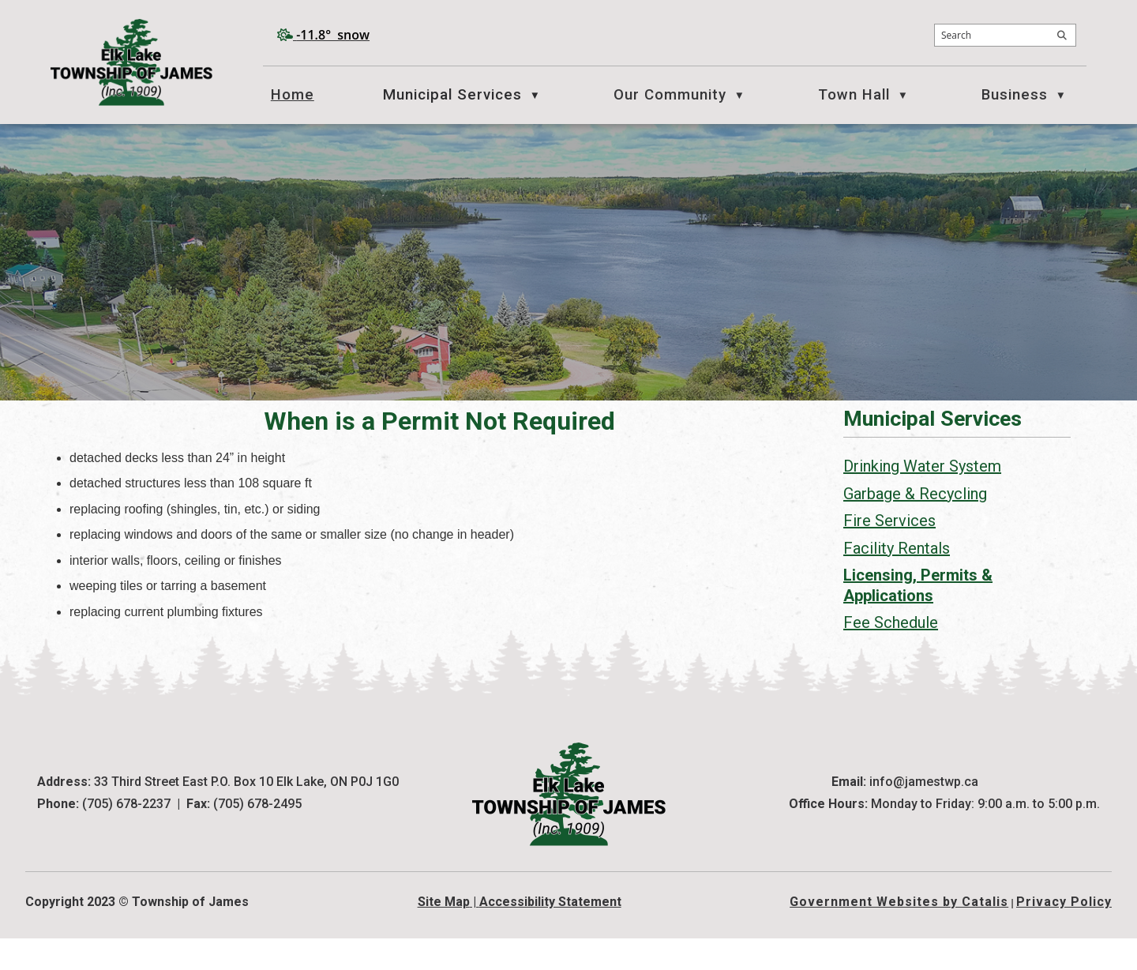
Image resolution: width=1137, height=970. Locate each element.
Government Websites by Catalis (899, 933)
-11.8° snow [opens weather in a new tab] (333, 34)
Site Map (444, 933)
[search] (1005, 35)
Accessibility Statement (550, 933)
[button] (1062, 35)
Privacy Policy (1064, 933)
